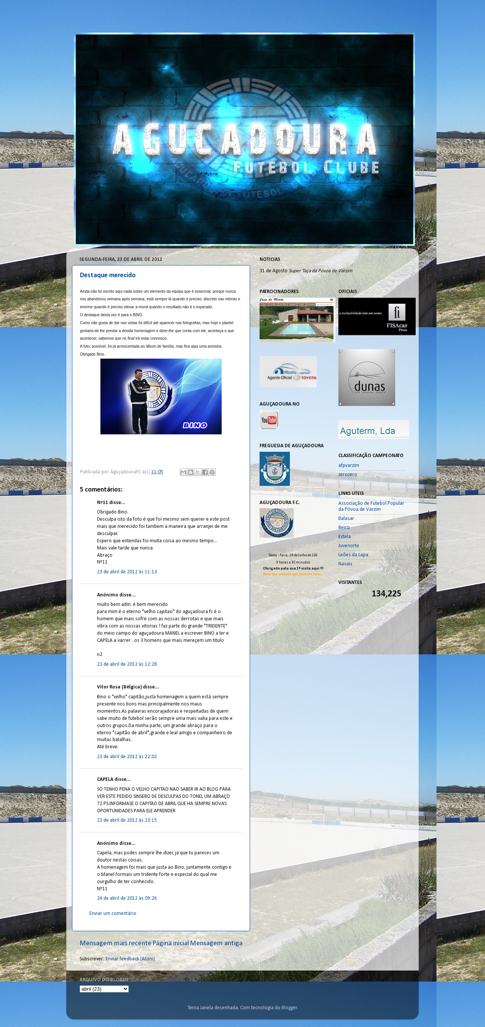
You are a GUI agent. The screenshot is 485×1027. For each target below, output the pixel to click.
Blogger (289, 1007)
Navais (345, 564)
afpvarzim (348, 465)
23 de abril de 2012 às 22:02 (127, 756)
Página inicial (170, 943)
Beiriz (344, 527)
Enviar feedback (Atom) (130, 959)
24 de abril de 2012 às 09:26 (127, 898)
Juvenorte (348, 545)
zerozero (347, 474)
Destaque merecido (108, 275)
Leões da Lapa (353, 555)
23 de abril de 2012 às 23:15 (127, 820)
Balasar (346, 518)
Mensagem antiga (216, 943)
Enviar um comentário (112, 913)
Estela (344, 536)
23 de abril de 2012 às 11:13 (127, 572)
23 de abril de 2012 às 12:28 (127, 664)
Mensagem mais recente (116, 943)
